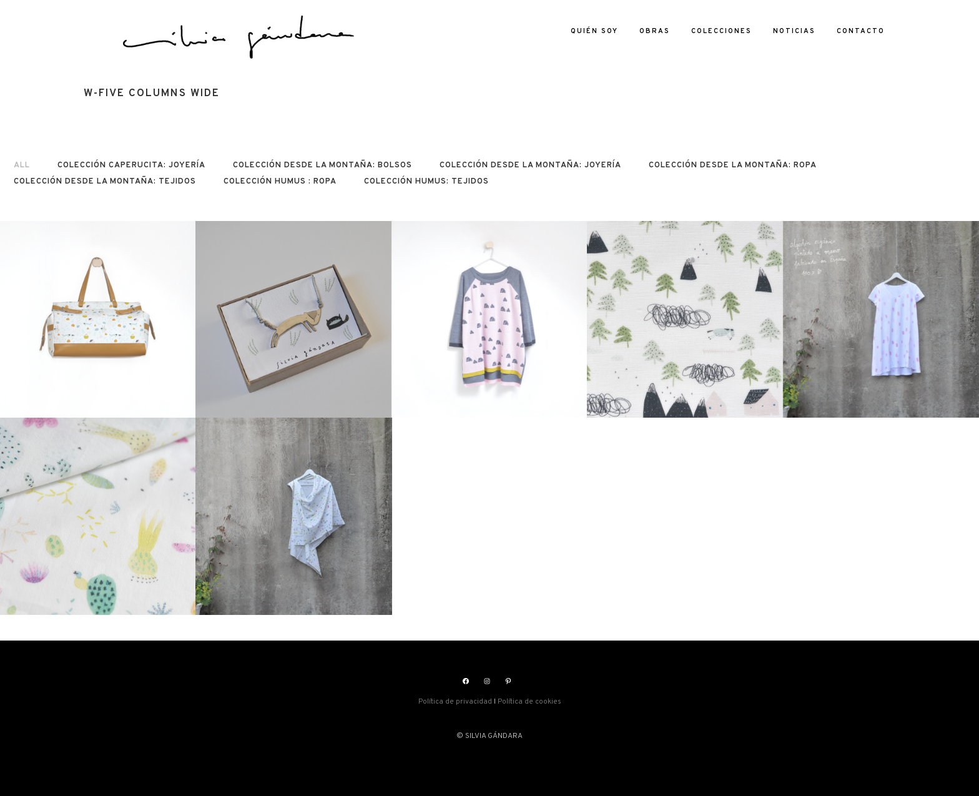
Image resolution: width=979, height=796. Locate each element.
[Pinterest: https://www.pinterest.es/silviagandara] (508, 681)
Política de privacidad (455, 702)
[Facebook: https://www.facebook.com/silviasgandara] (465, 681)
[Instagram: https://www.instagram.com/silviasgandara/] (487, 681)
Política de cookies (529, 702)
